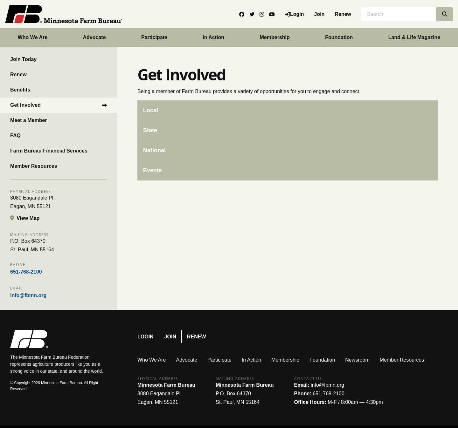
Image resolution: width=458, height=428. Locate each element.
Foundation (339, 37)
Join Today (23, 59)
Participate (154, 37)
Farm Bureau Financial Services (48, 150)
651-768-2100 (26, 272)
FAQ (15, 135)
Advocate (94, 37)
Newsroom (357, 360)
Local (150, 110)
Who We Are (32, 37)
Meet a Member (28, 120)
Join (319, 14)
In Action (213, 37)
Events (152, 170)
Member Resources (33, 166)
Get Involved (25, 105)
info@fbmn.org (28, 295)
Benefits (20, 89)
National (154, 150)
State (150, 130)
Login (145, 336)
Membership (275, 37)
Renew (343, 14)
